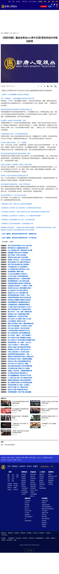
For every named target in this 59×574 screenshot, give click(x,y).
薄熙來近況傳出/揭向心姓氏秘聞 (18, 257)
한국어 (19, 460)
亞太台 (39, 457)
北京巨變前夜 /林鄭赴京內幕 (16, 321)
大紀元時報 (18, 538)
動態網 (52, 538)
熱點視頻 (15, 483)
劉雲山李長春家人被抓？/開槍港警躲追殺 (21, 323)
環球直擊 (23, 476)
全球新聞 (23, 474)
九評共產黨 (44, 510)
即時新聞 (9, 485)
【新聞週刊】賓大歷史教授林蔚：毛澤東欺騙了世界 (17, 223)
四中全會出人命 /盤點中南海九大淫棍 (19, 319)
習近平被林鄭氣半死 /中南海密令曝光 (19, 309)
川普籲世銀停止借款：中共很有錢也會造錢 (14, 134)
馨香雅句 (41, 480)
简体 (26, 1)
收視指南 (16, 533)
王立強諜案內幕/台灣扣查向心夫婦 (18, 269)
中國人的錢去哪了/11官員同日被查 (18, 352)
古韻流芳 (41, 478)
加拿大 (13, 457)
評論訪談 (33, 472)
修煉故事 (44, 524)
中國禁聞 (23, 478)
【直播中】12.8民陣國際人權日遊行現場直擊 (15, 94)
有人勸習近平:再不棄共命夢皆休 (18, 290)
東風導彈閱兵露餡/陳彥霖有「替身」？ (20, 354)
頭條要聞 (9, 483)
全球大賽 (15, 489)
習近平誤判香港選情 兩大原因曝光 (18, 264)
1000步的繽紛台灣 (29, 517)
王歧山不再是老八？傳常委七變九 (18, 345)
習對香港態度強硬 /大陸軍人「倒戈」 (19, 295)
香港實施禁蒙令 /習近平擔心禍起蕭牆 (19, 392)
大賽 (13, 1)
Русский (9, 460)
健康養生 (51, 472)
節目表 (29, 466)
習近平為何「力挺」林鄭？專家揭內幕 (20, 311)
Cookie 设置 (29, 550)
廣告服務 (41, 533)
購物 (57, 1)
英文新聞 (40, 1)
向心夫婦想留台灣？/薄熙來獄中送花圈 (20, 250)
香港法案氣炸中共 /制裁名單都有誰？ (19, 262)
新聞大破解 (33, 484)
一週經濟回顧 (24, 488)
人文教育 (42, 472)
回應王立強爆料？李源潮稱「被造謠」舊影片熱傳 (16, 164)
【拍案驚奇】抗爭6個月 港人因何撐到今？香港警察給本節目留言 (21, 208)
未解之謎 (41, 474)
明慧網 (47, 538)
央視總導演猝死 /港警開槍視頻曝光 (19, 304)
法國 (30, 457)
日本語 (15, 460)
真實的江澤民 (45, 512)
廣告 (45, 1)
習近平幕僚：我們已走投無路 (17, 255)
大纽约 (8, 457)
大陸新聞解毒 (33, 494)
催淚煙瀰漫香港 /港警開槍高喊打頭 (19, 302)
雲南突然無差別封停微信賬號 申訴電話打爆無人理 (16, 109)
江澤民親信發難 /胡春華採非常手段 (19, 330)
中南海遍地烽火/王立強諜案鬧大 (18, 267)
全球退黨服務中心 (39, 538)
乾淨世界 (25, 538)
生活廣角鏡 (27, 500)
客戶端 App (4, 535)
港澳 (13, 475)
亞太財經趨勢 (24, 492)
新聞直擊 (23, 482)
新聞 (10, 472)
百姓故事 (44, 520)
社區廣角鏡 (24, 490)
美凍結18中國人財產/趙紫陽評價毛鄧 (19, 361)
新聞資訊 (6, 33)
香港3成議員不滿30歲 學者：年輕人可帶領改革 (15, 184)
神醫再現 (50, 482)
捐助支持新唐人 (45, 466)
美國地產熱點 (42, 488)
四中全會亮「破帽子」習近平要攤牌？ (20, 335)
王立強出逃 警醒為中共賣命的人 (18, 274)
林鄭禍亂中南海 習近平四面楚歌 (18, 252)
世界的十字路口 (34, 490)
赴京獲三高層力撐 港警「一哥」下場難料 (13, 142)
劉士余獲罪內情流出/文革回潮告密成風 (20, 382)
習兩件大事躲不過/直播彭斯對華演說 (19, 347)
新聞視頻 (24, 472)
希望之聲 (31, 538)
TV (50, 6)
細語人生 (32, 496)
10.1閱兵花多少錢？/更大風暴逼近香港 (20, 378)
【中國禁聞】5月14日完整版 (48, 423)
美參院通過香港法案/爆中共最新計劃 (19, 283)
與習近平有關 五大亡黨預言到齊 (18, 387)
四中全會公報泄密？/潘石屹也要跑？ (19, 328)
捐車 (53, 1)
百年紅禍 (44, 514)
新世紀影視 (9, 540)
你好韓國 (27, 504)
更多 (15, 540)
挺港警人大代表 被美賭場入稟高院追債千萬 (14, 175)
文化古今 (41, 486)
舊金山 (34, 457)
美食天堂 (27, 506)
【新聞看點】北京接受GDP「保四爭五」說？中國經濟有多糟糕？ (21, 215)
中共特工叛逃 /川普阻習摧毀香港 (18, 276)
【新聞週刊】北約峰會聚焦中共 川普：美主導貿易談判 (18, 219)
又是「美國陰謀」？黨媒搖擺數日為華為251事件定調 (17, 98)
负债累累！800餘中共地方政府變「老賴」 (14, 120)
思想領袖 (32, 482)
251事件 (10, 101)
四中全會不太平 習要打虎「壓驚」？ (19, 363)
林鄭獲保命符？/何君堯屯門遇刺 (18, 316)
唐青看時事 (33, 488)
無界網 (3, 540)
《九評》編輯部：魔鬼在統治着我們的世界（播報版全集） (19, 234)
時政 (14, 33)
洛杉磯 (17, 457)
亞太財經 (23, 494)
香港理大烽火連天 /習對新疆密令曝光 (19, 288)
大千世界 (27, 512)
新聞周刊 (23, 484)
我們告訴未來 (45, 500)
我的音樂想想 (28, 520)
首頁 (2, 33)
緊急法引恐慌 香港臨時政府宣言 (18, 389)
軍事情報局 (33, 486)
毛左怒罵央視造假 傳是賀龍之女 (18, 373)
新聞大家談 (33, 474)
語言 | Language (32, 1)
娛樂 (17, 475)
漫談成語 (41, 482)
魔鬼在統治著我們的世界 (48, 508)
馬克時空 (32, 492)
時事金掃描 (33, 478)
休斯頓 (26, 457)
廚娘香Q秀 (27, 514)
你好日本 (27, 502)
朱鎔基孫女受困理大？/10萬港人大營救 (20, 286)
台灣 (13, 477)
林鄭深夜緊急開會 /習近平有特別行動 (19, 297)
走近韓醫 (50, 484)
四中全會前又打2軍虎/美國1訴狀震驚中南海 (21, 340)
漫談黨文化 (44, 522)
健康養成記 (51, 480)
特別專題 (44, 498)
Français (3, 460)
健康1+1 (50, 474)
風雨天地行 (44, 516)
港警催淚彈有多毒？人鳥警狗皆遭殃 (19, 278)
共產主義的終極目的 (47, 506)
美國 (8, 477)
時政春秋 (32, 480)
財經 (13, 478)
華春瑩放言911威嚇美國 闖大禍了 (18, 248)
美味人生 (27, 508)
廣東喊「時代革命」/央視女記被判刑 (19, 260)
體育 (17, 477)
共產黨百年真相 (45, 504)
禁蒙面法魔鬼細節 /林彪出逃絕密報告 (19, 380)
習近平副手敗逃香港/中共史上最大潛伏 (20, 245)
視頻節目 (22, 466)
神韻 (9, 1)
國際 (8, 475)
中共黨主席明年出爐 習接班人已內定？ (20, 307)
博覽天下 (9, 487)
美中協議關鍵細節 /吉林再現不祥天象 (19, 375)
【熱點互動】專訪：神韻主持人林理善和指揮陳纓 (16, 204)
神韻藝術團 (11, 538)
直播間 (35, 466)
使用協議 (29, 533)
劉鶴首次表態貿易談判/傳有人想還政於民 (21, 356)
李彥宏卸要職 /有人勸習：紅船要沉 (19, 385)
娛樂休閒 (27, 498)
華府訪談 (23, 486)
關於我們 (10, 533)
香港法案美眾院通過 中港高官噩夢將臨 (20, 366)
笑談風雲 (41, 476)
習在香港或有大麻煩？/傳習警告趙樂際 (20, 359)
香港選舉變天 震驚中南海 (16, 271)
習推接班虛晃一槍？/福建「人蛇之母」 (20, 342)
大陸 (11, 33)
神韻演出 (9, 489)
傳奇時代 (44, 502)
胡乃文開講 (51, 478)
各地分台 (18, 1)
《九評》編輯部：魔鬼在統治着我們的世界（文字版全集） (19, 238)
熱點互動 (32, 476)
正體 (23, 1)
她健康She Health (52, 476)
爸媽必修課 (42, 484)
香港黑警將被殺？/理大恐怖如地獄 (18, 281)
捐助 (49, 1)
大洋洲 (22, 457)
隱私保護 (23, 533)
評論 (8, 478)
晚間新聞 (23, 480)
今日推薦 (15, 485)
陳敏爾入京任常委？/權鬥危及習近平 (19, 349)
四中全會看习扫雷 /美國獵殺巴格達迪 (19, 337)
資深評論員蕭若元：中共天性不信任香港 (13, 195)
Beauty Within (28, 510)
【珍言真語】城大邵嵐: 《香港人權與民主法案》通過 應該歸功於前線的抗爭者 (25, 212)
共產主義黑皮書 (45, 518)
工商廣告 (44, 526)
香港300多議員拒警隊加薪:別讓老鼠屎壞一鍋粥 (15, 153)
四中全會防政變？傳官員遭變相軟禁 (19, 333)
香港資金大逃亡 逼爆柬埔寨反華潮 (18, 314)
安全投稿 (35, 533)
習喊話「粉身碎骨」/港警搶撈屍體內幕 (20, 371)
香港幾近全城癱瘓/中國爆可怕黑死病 (19, 300)
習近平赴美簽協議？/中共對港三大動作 (20, 326)
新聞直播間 (43, 6)
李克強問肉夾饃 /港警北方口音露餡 (19, 368)
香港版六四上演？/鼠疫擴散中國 (18, 293)
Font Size (51, 86)
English (51, 457)
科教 (13, 481)
